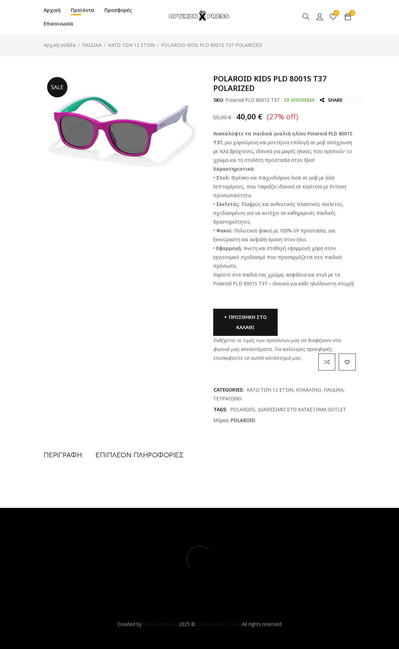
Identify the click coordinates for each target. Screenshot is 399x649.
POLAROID (242, 409)
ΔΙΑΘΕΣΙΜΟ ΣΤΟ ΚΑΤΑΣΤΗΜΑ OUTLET (302, 409)
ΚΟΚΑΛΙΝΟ (308, 389)
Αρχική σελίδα (60, 45)
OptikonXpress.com (218, 624)
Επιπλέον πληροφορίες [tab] (140, 455)
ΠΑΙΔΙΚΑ (92, 45)
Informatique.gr (160, 624)
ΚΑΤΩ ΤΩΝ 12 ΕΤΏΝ (131, 45)
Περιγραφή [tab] (63, 455)
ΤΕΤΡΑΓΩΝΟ (227, 398)
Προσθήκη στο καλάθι (248, 322)
